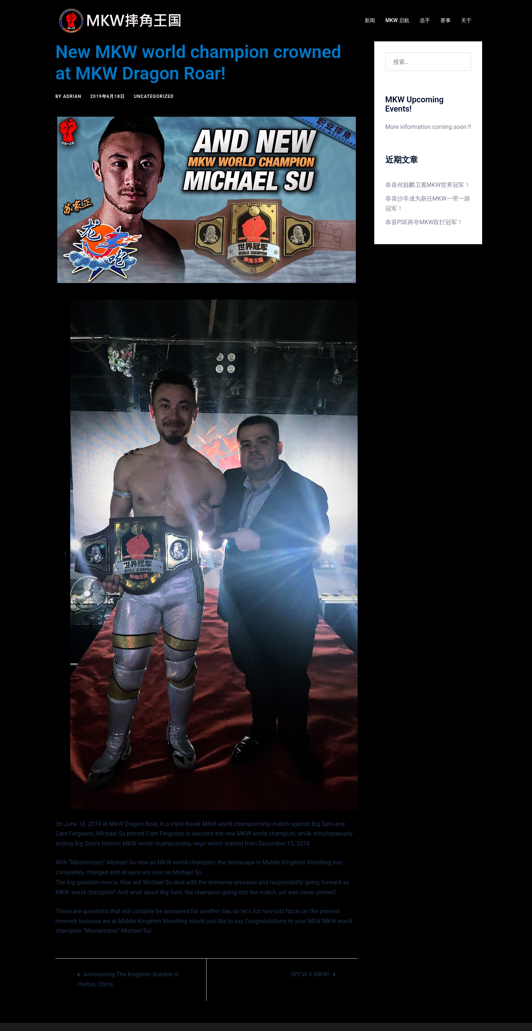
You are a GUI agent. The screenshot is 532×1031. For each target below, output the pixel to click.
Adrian (72, 96)
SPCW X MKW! (310, 974)
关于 (466, 20)
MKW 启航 (397, 20)
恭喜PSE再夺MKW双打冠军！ (424, 222)
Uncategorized (154, 96)
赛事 (445, 20)
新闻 (370, 20)
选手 (425, 20)
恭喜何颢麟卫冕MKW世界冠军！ (427, 184)
